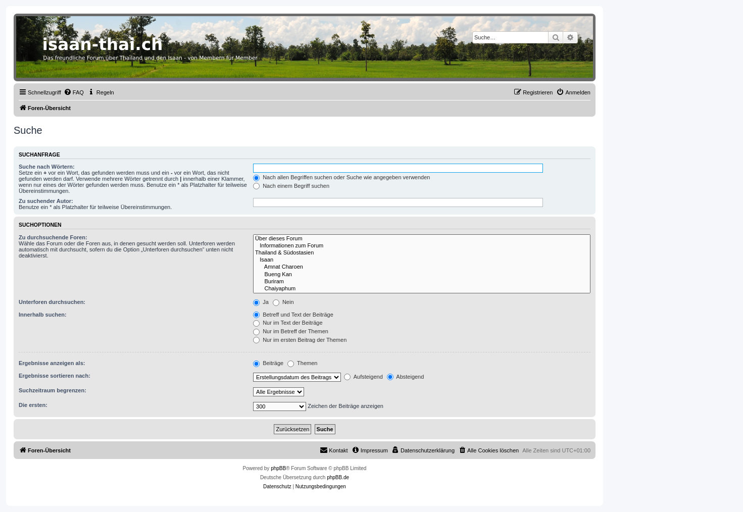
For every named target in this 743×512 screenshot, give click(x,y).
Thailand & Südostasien (421, 253)
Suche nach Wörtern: (47, 167)
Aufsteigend (363, 377)
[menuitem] (74, 92)
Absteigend (405, 377)
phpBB (278, 468)
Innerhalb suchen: (43, 315)
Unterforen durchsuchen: (52, 302)
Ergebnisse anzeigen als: (52, 363)
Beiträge (268, 363)
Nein (283, 302)
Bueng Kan (421, 274)
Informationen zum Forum (421, 245)
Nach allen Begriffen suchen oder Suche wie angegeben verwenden (341, 177)
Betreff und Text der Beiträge (293, 315)
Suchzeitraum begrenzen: (52, 390)
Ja (261, 302)
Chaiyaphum (421, 288)
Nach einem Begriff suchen (291, 186)
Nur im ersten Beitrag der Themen (299, 340)
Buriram (421, 281)
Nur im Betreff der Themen (290, 331)
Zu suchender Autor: (46, 201)
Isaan (421, 260)
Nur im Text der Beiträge (287, 323)
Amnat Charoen (421, 267)
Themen (302, 363)
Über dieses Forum (421, 238)
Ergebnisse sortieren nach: (54, 376)
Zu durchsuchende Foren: (53, 237)
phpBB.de (338, 477)
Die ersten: (33, 405)
